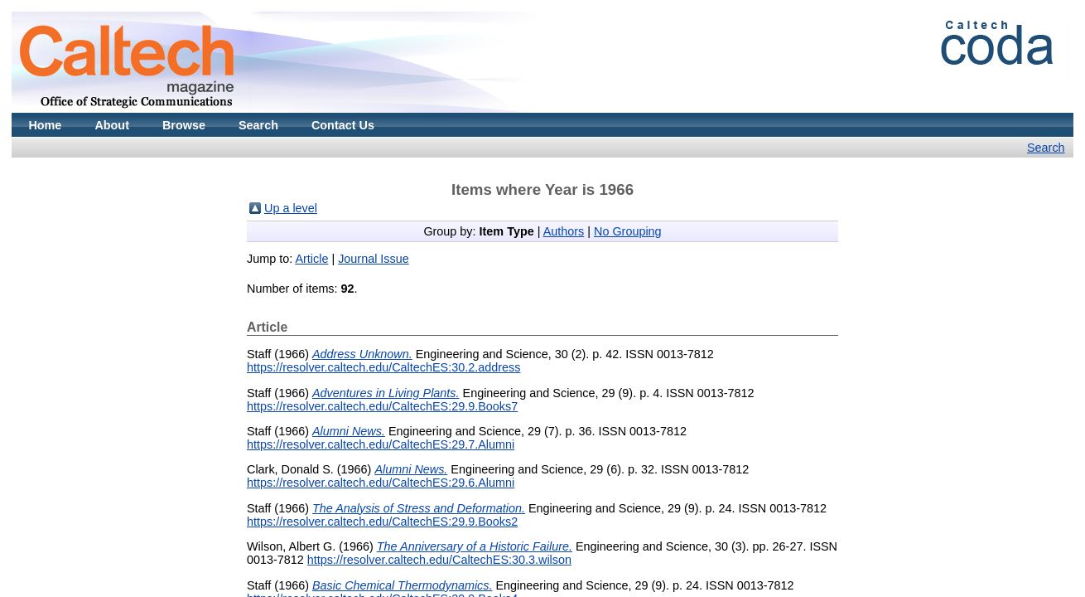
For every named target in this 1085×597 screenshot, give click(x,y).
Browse (183, 125)
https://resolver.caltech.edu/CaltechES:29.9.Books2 (382, 521)
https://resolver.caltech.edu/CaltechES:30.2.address (383, 367)
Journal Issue (373, 258)
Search (258, 125)
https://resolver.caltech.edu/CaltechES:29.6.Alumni (380, 482)
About (111, 125)
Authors (564, 231)
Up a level (290, 208)
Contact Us (342, 125)
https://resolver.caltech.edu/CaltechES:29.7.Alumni (380, 444)
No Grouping (628, 231)
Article (311, 258)
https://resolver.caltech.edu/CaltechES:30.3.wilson (439, 559)
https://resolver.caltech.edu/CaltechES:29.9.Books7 (382, 406)
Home (44, 125)
